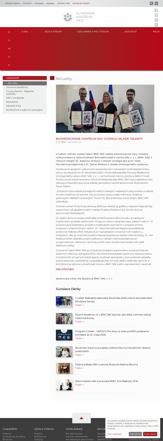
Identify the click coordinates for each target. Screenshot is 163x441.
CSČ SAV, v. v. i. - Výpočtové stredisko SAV (43, 437)
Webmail (50, 3)
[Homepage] (67, 16)
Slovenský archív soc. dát (141, 402)
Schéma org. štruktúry (14, 402)
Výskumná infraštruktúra (46, 411)
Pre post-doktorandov (77, 402)
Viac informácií (65, 234)
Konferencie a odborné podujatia (24, 75)
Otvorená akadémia (17, 53)
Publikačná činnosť (44, 408)
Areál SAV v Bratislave (108, 411)
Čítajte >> (79, 271)
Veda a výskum (53, 31)
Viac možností (114, 434)
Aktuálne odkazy (81, 3)
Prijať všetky (150, 434)
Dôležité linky (13, 71)
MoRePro (70, 408)
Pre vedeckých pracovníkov (79, 405)
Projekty (38, 399)
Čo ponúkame (104, 414)
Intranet (39, 3)
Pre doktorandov (74, 399)
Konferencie (40, 402)
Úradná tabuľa (104, 405)
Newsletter (12, 67)
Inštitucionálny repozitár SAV (143, 399)
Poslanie (7, 399)
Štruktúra (7, 405)
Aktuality (13, 49)
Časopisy (38, 405)
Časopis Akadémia (138, 408)
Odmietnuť (135, 434)
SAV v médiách (14, 63)
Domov (8, 31)
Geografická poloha (12, 411)
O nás (24, 31)
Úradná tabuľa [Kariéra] (12, 3)
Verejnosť (130, 31)
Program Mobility (74, 414)
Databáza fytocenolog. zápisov (144, 405)
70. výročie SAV (104, 408)
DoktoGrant (72, 411)
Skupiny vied (64, 3)
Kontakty (27, 3)
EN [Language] (156, 3)
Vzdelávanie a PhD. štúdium (93, 31)
